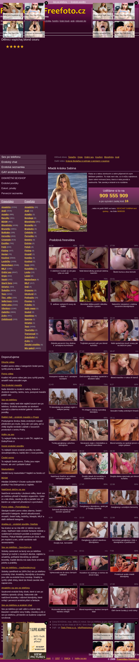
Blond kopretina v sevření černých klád (93, 610)
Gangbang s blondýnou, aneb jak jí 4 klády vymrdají (94, 507)
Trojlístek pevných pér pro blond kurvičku (93, 344)
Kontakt (47, 658)
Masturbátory (7, 469)
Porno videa (7, 373)
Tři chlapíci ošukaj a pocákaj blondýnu (94, 411)
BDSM (4, 478)
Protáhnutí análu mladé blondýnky (124, 575)
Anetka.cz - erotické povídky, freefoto (19, 524)
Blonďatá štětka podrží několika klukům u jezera (93, 305)
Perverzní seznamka (12, 193)
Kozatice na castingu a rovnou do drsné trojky (94, 574)
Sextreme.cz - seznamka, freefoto (18, 622)
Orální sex (89, 157)
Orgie (80, 157)
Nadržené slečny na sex (13, 489)
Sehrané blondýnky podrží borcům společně (63, 511)
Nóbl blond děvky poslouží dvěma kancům (93, 272)
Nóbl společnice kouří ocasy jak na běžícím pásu (124, 344)
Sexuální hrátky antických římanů (124, 411)
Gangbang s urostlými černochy (124, 507)
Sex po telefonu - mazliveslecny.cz (18, 567)
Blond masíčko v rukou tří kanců (124, 377)
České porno (7, 457)
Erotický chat (9, 161)
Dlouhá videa (7, 362)
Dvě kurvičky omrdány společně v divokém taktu (93, 377)
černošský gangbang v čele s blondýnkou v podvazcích (124, 541)
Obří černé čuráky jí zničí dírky (124, 610)
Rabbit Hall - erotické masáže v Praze (20, 417)
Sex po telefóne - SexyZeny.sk (16, 547)
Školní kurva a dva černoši (124, 272)
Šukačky (72, 157)
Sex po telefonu (60, 2)
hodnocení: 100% (15, 46)
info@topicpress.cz (86, 627)
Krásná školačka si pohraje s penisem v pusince (87, 161)
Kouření (99, 157)
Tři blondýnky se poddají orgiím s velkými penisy (63, 408)
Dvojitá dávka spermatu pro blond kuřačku (124, 477)
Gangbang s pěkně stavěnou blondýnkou (93, 541)
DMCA (67, 658)
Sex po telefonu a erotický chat (16, 605)
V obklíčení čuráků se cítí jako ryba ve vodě (63, 272)
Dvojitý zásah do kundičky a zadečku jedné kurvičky (93, 477)
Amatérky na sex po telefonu (15, 587)
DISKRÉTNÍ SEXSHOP (13, 178)
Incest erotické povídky (12, 446)
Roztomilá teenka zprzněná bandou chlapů (63, 610)
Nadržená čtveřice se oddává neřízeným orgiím (63, 477)
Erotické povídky (78, 2)
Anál (117, 157)
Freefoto (30, 201)
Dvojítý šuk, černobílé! (63, 543)
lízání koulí (65, 21)
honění (55, 21)
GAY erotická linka (12, 172)
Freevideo (7, 201)
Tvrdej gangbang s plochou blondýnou (63, 444)
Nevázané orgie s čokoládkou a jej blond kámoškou (93, 444)
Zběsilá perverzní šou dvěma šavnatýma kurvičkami (63, 344)
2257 (57, 658)
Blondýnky (108, 157)
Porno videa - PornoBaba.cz (15, 506)
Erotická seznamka (13, 167)
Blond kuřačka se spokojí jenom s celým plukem (124, 444)
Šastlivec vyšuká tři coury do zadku (63, 305)
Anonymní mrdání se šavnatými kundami (63, 377)
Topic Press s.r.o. (69, 627)
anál (72, 21)
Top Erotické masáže (11, 385)
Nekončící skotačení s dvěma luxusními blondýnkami (124, 305)
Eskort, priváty (8, 188)
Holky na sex (7, 434)
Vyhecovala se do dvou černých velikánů (63, 573)
